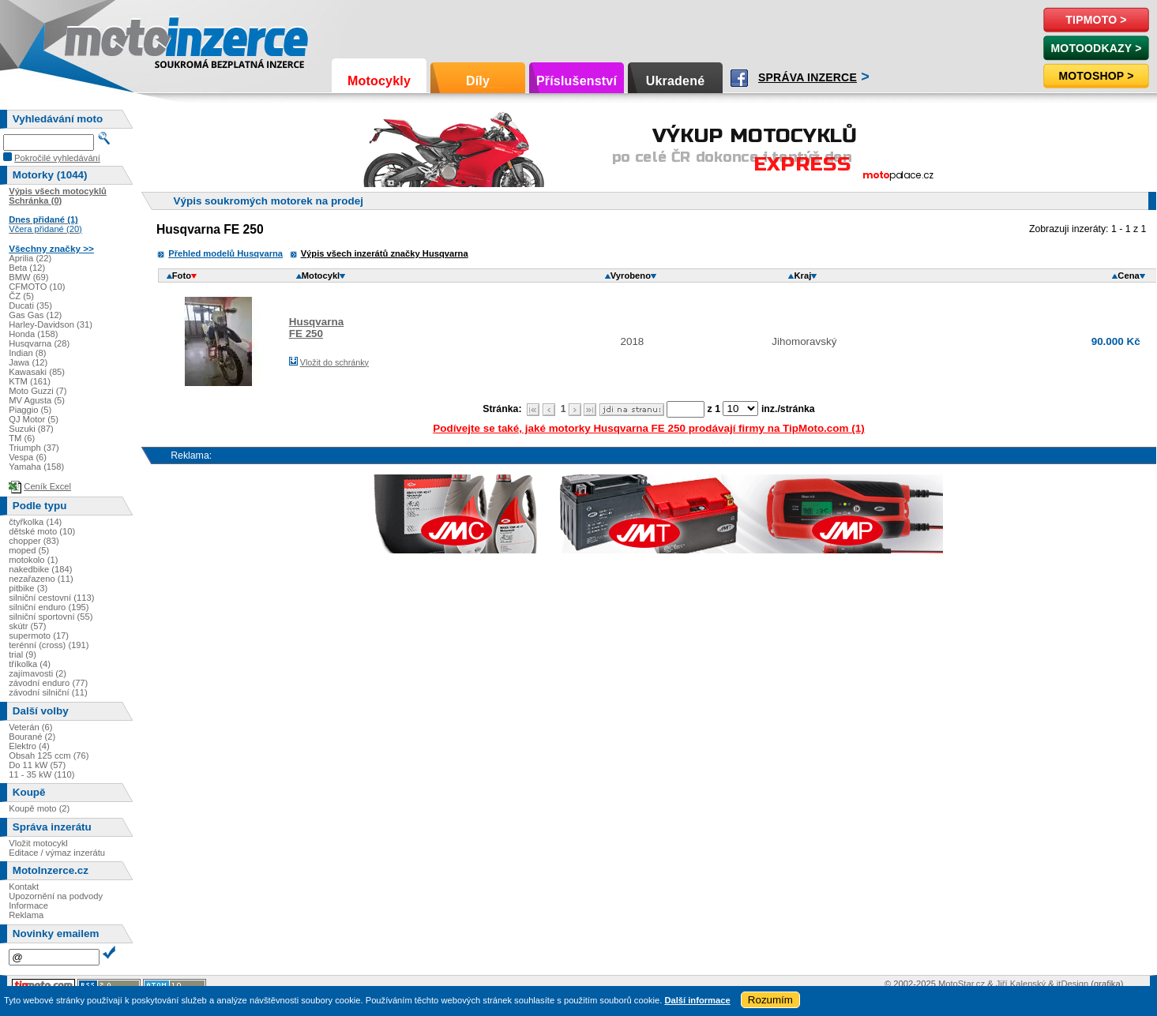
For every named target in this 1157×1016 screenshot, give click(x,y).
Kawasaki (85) (37, 372)
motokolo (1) (33, 559)
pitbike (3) (28, 588)
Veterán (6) (30, 727)
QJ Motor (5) (33, 419)
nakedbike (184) (40, 569)
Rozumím (770, 1000)
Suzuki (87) (31, 428)
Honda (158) (33, 334)
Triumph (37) (34, 447)
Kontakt (24, 886)
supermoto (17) (39, 635)
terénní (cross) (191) (48, 645)
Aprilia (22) (30, 258)
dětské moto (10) (42, 531)
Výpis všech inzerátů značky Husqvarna (384, 253)
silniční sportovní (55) (50, 616)
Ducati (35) (30, 305)
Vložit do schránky (334, 362)
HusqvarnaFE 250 (316, 327)
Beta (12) (27, 267)
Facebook (739, 78)
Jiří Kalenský (1021, 983)
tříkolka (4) (30, 664)
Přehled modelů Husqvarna (225, 253)
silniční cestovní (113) (51, 597)
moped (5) (29, 550)
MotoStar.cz (961, 983)
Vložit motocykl (38, 843)
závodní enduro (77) (48, 683)
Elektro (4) (29, 746)
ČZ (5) (21, 296)
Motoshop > (1095, 75)
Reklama (26, 915)
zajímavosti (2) (37, 673)
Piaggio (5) (30, 409)
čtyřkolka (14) (35, 522)
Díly (478, 81)
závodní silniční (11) (48, 692)
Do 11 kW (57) (37, 765)
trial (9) (22, 654)
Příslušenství (576, 81)
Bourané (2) (32, 736)
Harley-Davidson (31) (50, 324)
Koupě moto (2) (39, 808)
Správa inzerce (807, 77)
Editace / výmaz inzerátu (57, 852)
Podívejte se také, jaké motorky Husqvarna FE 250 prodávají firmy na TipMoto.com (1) (648, 428)
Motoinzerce (98, 39)
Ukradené (675, 81)
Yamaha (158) (36, 466)
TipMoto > (1095, 19)
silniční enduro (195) (48, 607)
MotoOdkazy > (1095, 48)
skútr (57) (27, 626)
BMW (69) (28, 277)
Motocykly (379, 81)
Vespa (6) (28, 457)
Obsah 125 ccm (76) (48, 755)
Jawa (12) (28, 362)
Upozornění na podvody (56, 896)
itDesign (1072, 983)
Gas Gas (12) (35, 315)
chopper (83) (33, 540)
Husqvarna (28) (39, 343)
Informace (28, 905)
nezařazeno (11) (41, 578)
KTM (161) (30, 381)
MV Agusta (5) (37, 400)
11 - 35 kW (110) (41, 774)
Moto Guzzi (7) (37, 391)
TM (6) (22, 438)
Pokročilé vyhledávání (57, 158)
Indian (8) (27, 353)
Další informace (697, 1000)
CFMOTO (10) (37, 286)
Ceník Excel (47, 486)
